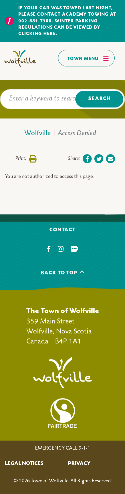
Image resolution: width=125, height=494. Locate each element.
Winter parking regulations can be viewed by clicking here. (59, 27)
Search (99, 98)
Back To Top (62, 273)
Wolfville (37, 133)
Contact (62, 230)
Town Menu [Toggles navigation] (88, 58)
